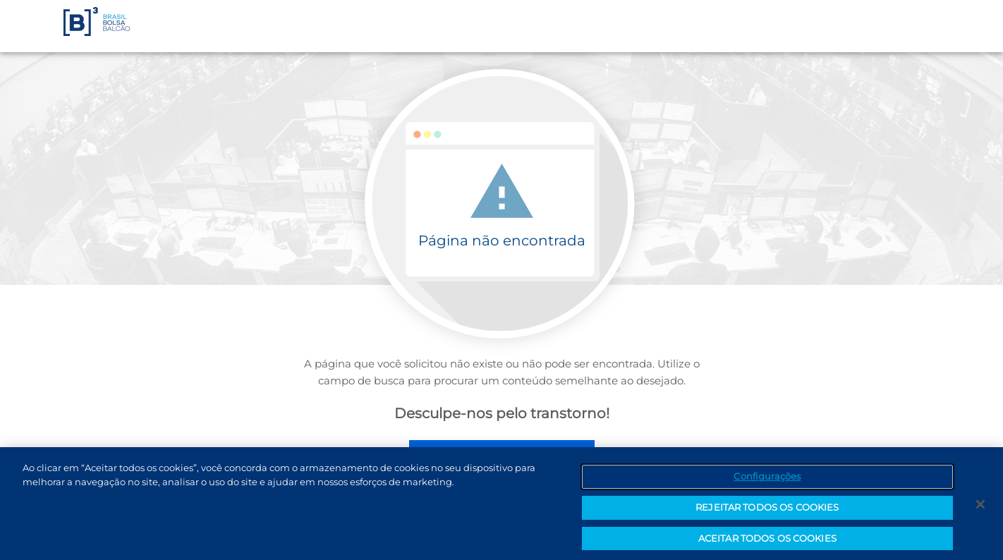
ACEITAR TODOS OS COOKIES (767, 540)
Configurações (767, 478)
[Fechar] (980, 506)
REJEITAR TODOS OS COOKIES (767, 509)
